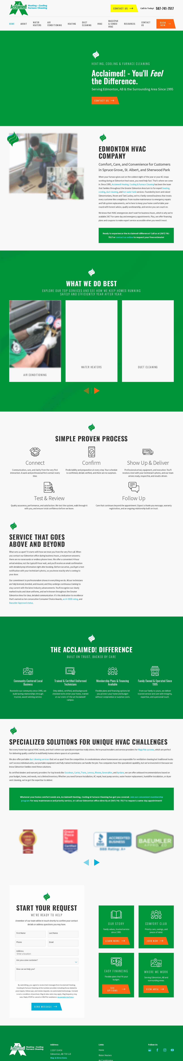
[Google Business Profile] (149, 1034)
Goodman (69, 757)
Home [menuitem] (12, 23)
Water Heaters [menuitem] (37, 24)
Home (101, 1034)
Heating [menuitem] (72, 23)
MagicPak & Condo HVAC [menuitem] (113, 23)
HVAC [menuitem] (100, 23)
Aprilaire (120, 757)
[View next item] (97, 847)
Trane (83, 757)
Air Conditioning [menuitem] (54, 24)
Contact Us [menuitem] (146, 24)
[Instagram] (164, 1034)
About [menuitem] (24, 23)
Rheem (98, 757)
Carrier (77, 757)
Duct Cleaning (105, 1055)
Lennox (90, 757)
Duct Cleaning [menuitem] (87, 24)
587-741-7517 (165, 8)
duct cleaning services (39, 743)
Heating (102, 1050)
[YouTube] (172, 1034)
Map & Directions (58, 1042)
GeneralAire (107, 757)
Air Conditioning (106, 1045)
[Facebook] (157, 1034)
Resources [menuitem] (129, 23)
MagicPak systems (146, 734)
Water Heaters (105, 1039)
